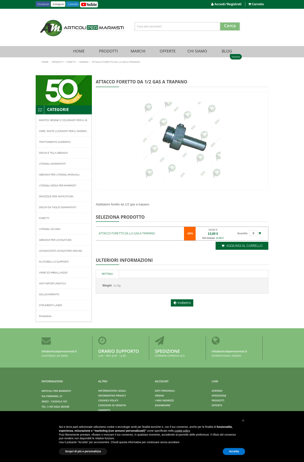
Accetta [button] (234, 451)
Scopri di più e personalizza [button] (83, 451)
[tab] (107, 274)
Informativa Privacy (112, 396)
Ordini (159, 396)
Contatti (104, 410)
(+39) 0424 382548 (58, 407)
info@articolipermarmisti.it (59, 351)
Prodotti (108, 51)
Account (162, 381)
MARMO (84, 62)
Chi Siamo (197, 51)
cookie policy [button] (182, 430)
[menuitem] (64, 120)
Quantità (242, 233)
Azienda (217, 391)
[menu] (64, 218)
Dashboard (162, 405)
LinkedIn (73, 4)
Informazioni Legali (112, 391)
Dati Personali (165, 391)
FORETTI (71, 62)
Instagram (58, 4)
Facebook (43, 4)
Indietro (184, 303)
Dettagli (107, 274)
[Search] (230, 26)
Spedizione (167, 352)
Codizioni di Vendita (112, 405)
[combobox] (187, 26)
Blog (227, 51)
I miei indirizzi (164, 401)
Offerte (168, 51)
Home (79, 51)
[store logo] (82, 28)
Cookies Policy (108, 401)
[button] (243, 420)
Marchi (138, 51)
